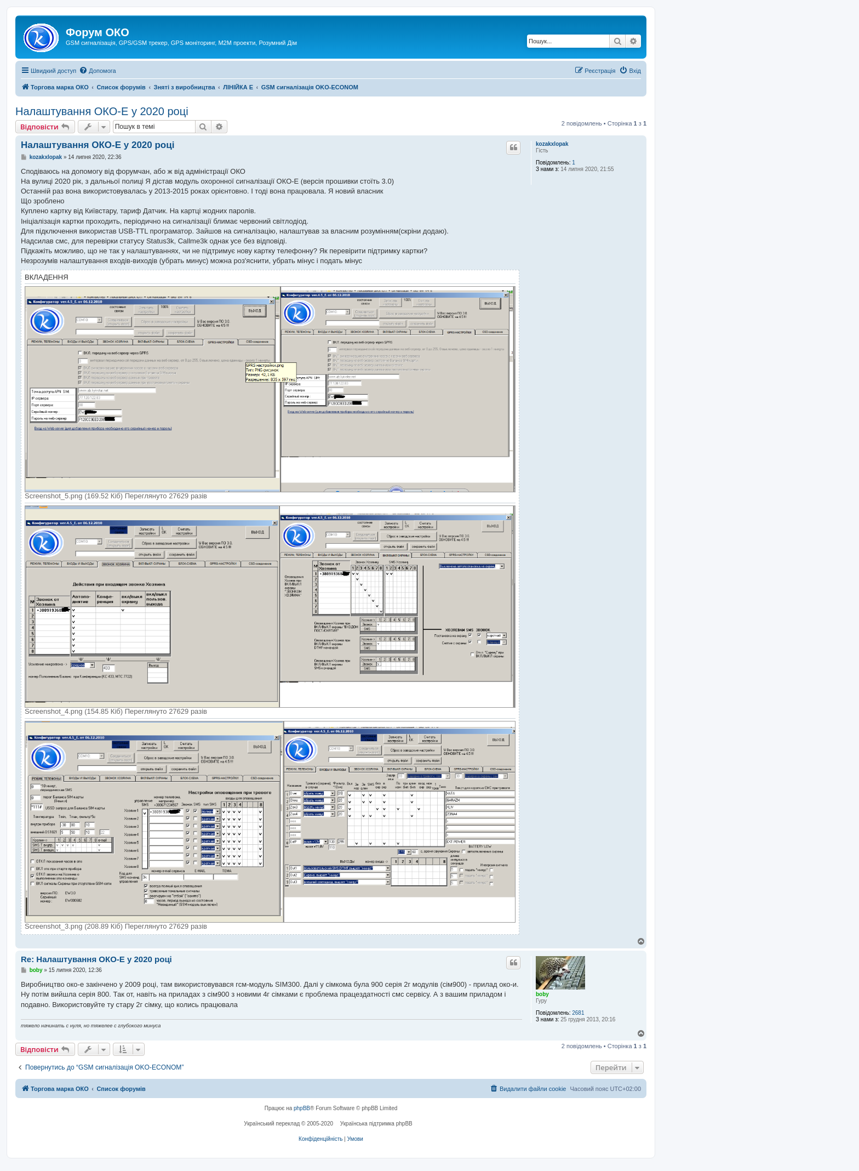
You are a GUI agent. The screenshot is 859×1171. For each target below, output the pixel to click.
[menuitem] (97, 70)
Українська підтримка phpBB (376, 1124)
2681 (578, 1013)
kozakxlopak (552, 144)
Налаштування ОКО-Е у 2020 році (101, 111)
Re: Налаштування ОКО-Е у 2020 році (96, 959)
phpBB (302, 1108)
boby (542, 994)
